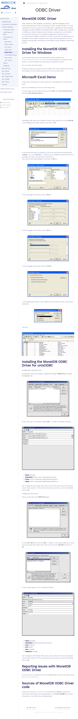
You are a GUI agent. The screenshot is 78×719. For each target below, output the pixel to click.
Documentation (33, 3)
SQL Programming (8, 76)
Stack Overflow (6, 105)
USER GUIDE (5, 18)
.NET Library (9, 60)
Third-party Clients (9, 29)
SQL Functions (7, 73)
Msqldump (7, 65)
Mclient (6, 63)
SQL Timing (6, 81)
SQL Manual (6, 71)
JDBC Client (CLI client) (9, 33)
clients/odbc (41, 689)
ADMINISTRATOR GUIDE (8, 89)
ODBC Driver (9, 52)
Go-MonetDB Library (12, 55)
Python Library (10, 44)
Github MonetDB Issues (36, 674)
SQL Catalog (6, 79)
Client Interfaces (8, 27)
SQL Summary (7, 68)
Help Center (5, 107)
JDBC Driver (9, 49)
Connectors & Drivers (9, 38)
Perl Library (9, 47)
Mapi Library (9, 41)
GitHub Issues (6, 102)
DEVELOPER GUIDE (7, 92)
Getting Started (7, 21)
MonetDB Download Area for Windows (35, 59)
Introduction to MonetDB (10, 24)
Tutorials (5, 84)
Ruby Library (9, 57)
